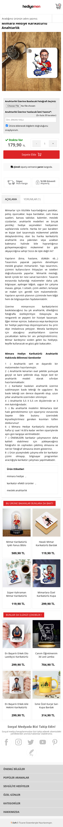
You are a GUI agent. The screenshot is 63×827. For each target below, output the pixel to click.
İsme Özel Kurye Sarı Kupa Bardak (46, 705)
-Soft (14, 822)
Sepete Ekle (31, 154)
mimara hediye (15, 476)
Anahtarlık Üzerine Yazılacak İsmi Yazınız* (28, 111)
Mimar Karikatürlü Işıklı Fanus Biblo (16, 543)
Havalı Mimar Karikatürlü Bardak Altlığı (46, 543)
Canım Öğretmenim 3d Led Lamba (46, 655)
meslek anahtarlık (17, 490)
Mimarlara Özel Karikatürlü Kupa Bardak (46, 594)
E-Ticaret (21, 822)
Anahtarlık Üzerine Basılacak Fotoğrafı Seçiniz (30, 101)
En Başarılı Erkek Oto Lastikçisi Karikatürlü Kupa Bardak (16, 655)
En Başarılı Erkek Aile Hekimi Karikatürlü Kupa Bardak (16, 705)
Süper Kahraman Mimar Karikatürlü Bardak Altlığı (16, 594)
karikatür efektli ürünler (20, 483)
